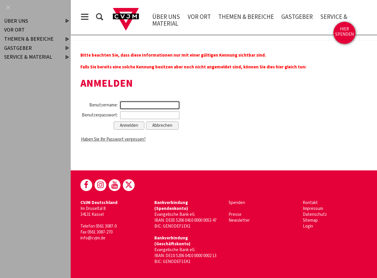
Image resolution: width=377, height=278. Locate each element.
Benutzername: (103, 105)
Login (308, 226)
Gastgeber (297, 16)
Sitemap (310, 220)
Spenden (237, 203)
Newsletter (239, 220)
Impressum (313, 208)
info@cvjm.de (92, 238)
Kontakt (310, 203)
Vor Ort (199, 16)
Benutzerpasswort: (100, 115)
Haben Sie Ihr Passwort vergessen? (113, 139)
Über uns (166, 16)
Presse (235, 214)
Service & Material (31, 57)
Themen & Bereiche (246, 16)
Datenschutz (315, 214)
